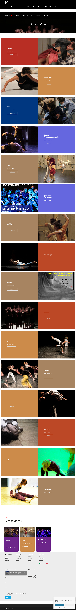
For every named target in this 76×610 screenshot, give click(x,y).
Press (6, 558)
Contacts (41, 556)
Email (6, 582)
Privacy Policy (61, 607)
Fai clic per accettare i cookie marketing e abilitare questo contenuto (15, 573)
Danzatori (38, 15)
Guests (32, 15)
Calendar (7, 560)
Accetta (59, 605)
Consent (6, 592)
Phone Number (7, 587)
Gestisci (69, 605)
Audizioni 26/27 (25, 15)
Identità (17, 15)
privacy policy (17, 593)
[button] (73, 598)
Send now (8, 597)
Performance (46, 15)
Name (6, 577)
